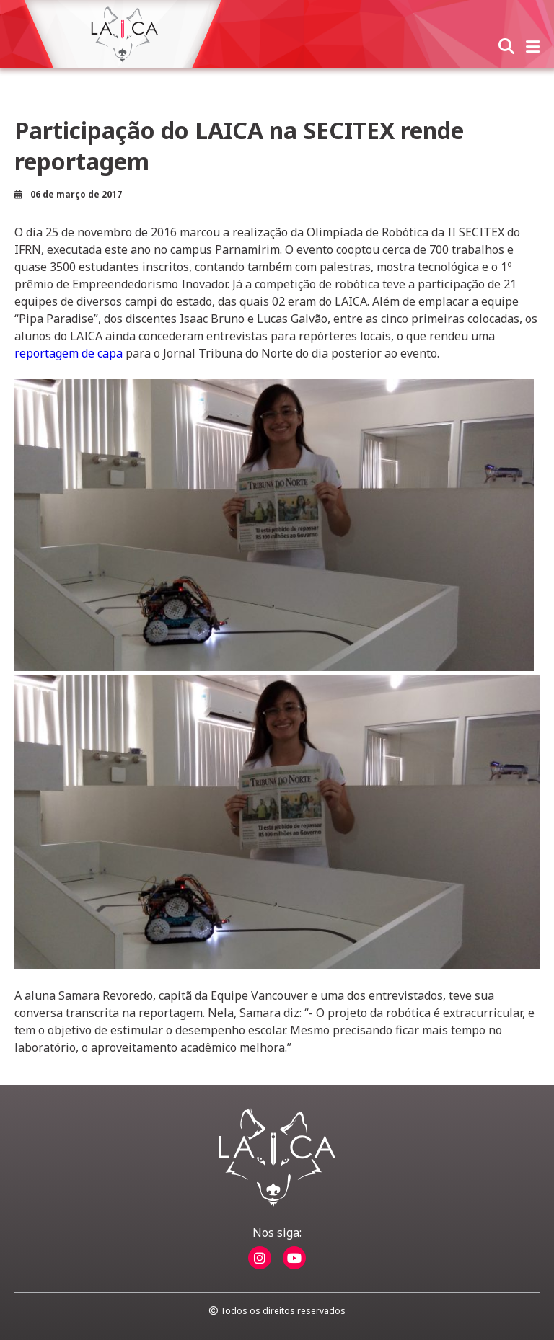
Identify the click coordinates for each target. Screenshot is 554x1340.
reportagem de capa (68, 353)
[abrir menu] (533, 47)
